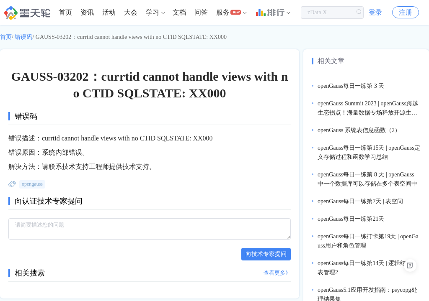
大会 (130, 12)
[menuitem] (65, 12)
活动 (109, 12)
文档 (179, 12)
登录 (375, 12)
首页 (65, 12)
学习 (152, 12)
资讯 (87, 12)
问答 (201, 12)
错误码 (23, 37)
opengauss (32, 184)
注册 (405, 12)
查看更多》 (277, 273)
